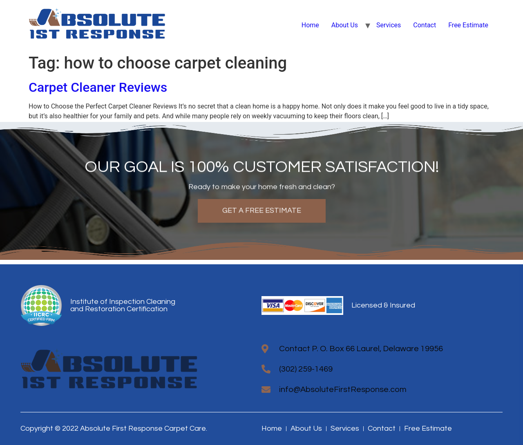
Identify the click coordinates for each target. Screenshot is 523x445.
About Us (344, 25)
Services (388, 25)
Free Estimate (468, 25)
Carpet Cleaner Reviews (98, 87)
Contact (424, 25)
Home (310, 25)
